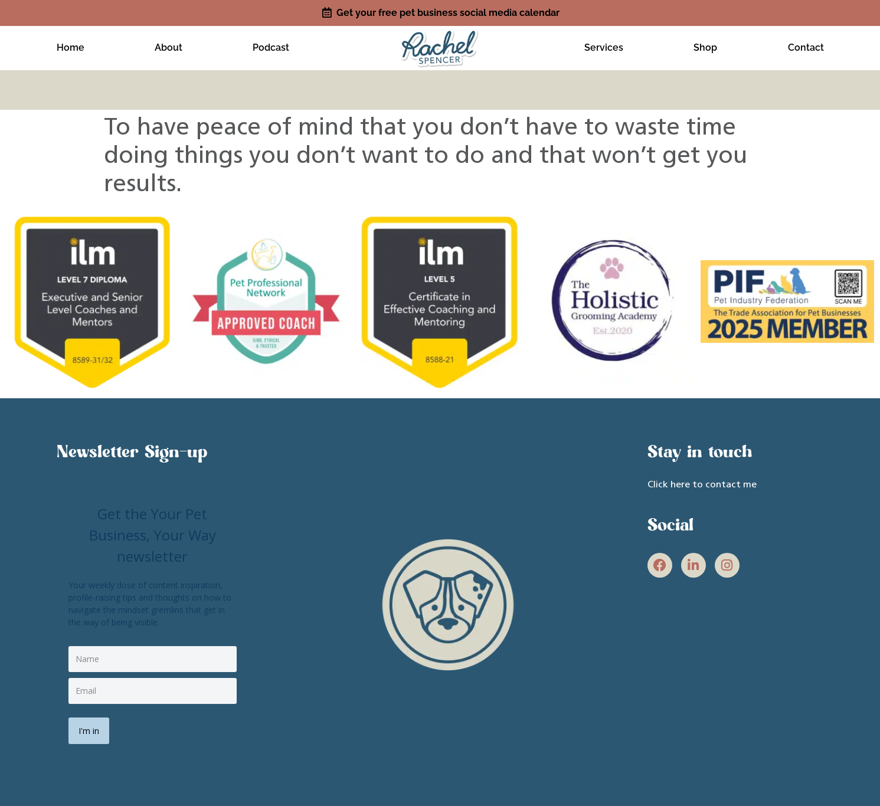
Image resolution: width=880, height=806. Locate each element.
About (168, 45)
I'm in (90, 724)
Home (70, 45)
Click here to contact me (702, 481)
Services (603, 45)
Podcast (271, 45)
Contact (805, 45)
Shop (705, 45)
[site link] (439, 44)
